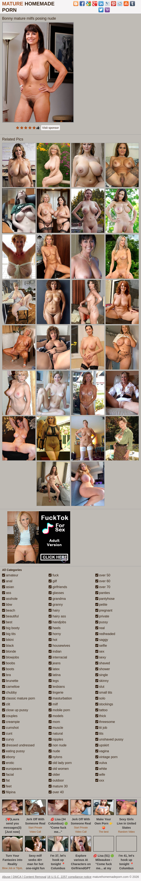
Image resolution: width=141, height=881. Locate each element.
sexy (100, 657)
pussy (101, 622)
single (101, 675)
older (54, 774)
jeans (55, 663)
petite (101, 604)
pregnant (104, 610)
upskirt (102, 745)
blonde (9, 651)
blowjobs (10, 657)
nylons (55, 757)
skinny (102, 681)
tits (99, 733)
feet (7, 786)
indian (55, 651)
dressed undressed (18, 745)
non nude (57, 745)
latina (55, 675)
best (7, 622)
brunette (10, 681)
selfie (101, 645)
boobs (8, 663)
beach (8, 610)
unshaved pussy (109, 739)
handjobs (57, 622)
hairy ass (57, 616)
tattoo (101, 710)
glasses (56, 593)
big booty (10, 628)
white (101, 768)
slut (99, 686)
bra (6, 675)
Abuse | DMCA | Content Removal (24, 876)
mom (54, 722)
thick (100, 716)
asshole (10, 598)
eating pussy (13, 751)
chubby (9, 692)
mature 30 (58, 786)
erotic (8, 763)
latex (54, 669)
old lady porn (60, 763)
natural (56, 733)
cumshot (10, 727)
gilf (53, 581)
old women (59, 768)
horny (55, 634)
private (102, 616)
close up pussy (15, 710)
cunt (7, 733)
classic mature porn (18, 698)
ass (6, 593)
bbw (7, 604)
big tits (9, 634)
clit (6, 704)
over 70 (102, 587)
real (100, 628)
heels (55, 628)
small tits (103, 692)
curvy (8, 739)
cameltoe (10, 686)
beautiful (10, 616)
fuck (54, 575)
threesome (105, 722)
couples (10, 716)
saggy (101, 639)
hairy (54, 610)
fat (6, 780)
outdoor (56, 780)
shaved (102, 663)
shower (102, 669)
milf (53, 704)
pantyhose (105, 598)
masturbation (60, 698)
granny (56, 604)
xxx (99, 780)
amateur (10, 575)
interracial (58, 657)
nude (54, 751)
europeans (12, 768)
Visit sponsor (50, 127)
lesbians (57, 686)
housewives (59, 645)
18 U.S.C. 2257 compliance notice (69, 876)
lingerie (56, 692)
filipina (9, 792)
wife (100, 774)
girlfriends (58, 587)
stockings (104, 704)
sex (99, 651)
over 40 (56, 792)
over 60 (102, 581)
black (8, 645)
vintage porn (106, 757)
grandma (57, 598)
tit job (101, 727)
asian (8, 587)
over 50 (102, 575)
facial (8, 774)
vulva (101, 763)
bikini (8, 639)
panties (102, 593)
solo (100, 698)
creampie (11, 722)
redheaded (105, 634)
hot (53, 639)
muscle (56, 727)
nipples (56, 739)
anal (7, 581)
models (56, 716)
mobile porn (59, 710)
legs (54, 681)
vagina (102, 751)
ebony (8, 757)
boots (8, 669)
